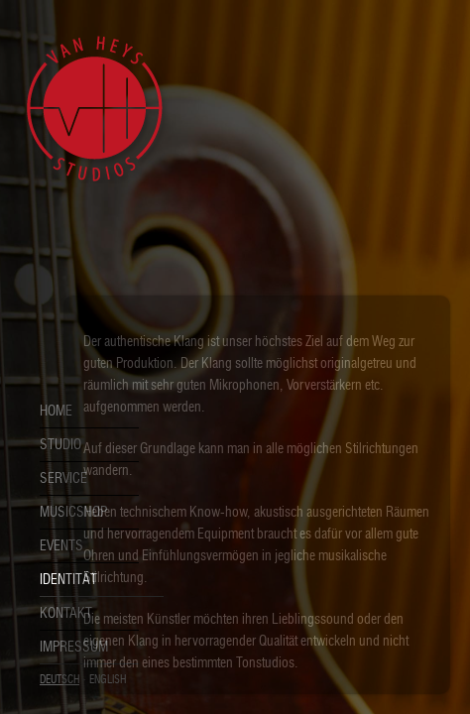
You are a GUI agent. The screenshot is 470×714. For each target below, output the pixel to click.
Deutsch (59, 679)
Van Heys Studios (94, 109)
